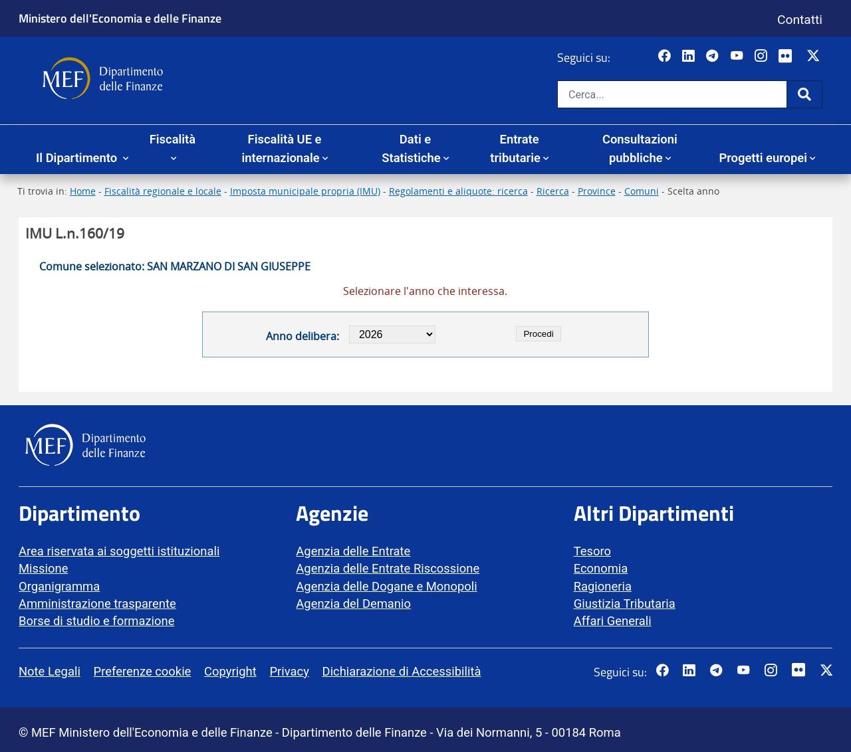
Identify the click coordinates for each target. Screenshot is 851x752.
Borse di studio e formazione (96, 621)
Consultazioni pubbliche (639, 148)
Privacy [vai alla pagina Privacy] (288, 671)
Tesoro (592, 551)
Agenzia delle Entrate (353, 551)
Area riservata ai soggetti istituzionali (119, 551)
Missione (43, 568)
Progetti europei (763, 158)
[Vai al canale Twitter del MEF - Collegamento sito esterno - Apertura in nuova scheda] (814, 56)
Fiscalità (172, 139)
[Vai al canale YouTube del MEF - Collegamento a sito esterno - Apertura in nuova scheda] (738, 56)
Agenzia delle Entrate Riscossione (387, 568)
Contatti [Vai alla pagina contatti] (799, 19)
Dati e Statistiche (411, 148)
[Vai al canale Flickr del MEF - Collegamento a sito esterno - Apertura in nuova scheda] (788, 56)
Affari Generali (613, 621)
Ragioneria (603, 586)
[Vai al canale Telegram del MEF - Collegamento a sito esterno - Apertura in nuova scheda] (713, 56)
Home (83, 191)
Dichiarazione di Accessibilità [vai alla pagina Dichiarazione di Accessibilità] (401, 671)
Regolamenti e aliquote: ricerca (458, 191)
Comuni (641, 191)
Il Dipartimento (78, 158)
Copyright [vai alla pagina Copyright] (230, 671)
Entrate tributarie (515, 148)
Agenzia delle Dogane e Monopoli (386, 586)
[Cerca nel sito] (672, 94)
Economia (601, 568)
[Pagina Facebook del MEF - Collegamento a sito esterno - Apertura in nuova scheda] (665, 56)
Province (597, 191)
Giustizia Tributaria (624, 604)
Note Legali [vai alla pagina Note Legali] (49, 671)
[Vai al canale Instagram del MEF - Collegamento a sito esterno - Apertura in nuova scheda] (762, 56)
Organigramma (59, 586)
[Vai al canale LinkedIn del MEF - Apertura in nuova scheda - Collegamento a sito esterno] (689, 56)
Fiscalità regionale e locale (162, 191)
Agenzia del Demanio (353, 604)
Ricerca (553, 191)
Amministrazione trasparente (97, 604)
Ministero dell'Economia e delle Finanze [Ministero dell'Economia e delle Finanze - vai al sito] (120, 18)
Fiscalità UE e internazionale (281, 148)
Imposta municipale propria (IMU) (305, 191)
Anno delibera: (302, 336)
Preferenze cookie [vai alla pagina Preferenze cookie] (142, 671)
